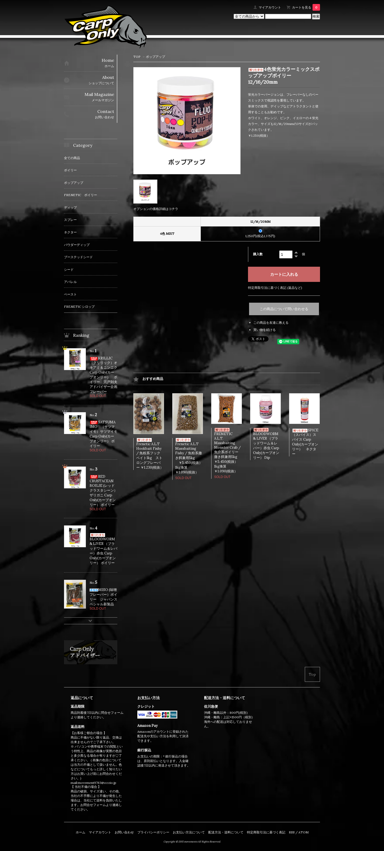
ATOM (303, 832)
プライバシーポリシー (153, 832)
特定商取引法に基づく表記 (266, 832)
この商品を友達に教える (271, 323)
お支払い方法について (189, 832)
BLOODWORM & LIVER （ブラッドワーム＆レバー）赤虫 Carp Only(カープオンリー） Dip (266, 444)
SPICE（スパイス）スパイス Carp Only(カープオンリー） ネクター (305, 442)
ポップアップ (155, 57)
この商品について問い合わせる (284, 309)
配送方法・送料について (225, 832)
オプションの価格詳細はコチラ (155, 209)
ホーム (80, 832)
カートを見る (306, 7)
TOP (137, 57)
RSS (292, 832)
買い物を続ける (264, 330)
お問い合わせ (124, 832)
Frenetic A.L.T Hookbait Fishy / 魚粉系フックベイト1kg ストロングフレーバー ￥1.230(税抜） (149, 454)
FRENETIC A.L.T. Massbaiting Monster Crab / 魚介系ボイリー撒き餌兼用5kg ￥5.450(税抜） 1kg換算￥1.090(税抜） (231, 450)
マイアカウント (270, 7)
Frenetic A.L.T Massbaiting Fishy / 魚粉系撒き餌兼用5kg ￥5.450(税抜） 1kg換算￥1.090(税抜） (192, 456)
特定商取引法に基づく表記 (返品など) (275, 288)
